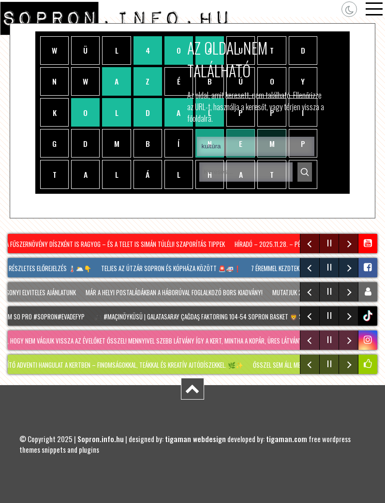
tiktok (368, 315)
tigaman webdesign (195, 438)
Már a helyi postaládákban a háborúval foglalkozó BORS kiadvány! (177, 292)
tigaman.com (286, 438)
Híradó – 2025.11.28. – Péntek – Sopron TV (293, 244)
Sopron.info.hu (100, 438)
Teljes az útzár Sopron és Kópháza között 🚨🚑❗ (173, 268)
